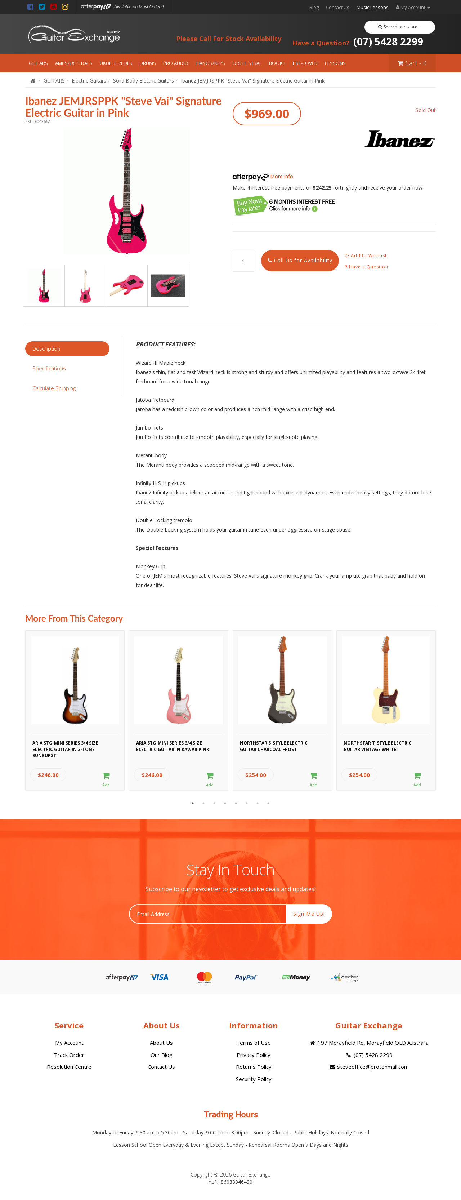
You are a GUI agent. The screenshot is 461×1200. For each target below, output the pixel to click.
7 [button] (257, 803)
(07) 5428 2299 (357, 41)
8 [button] (268, 803)
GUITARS (38, 63)
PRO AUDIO (175, 63)
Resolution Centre (69, 1066)
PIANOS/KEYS (210, 63)
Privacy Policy (253, 1054)
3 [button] (214, 803)
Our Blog (162, 1054)
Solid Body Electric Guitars (143, 80)
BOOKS (277, 63)
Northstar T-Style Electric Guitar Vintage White (378, 746)
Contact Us (337, 7)
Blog (314, 7)
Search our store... (400, 27)
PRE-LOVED (305, 63)
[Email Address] (207, 914)
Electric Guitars (89, 80)
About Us (161, 1042)
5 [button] (236, 803)
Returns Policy (254, 1066)
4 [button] (225, 803)
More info (263, 176)
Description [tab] (46, 348)
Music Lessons (373, 7)
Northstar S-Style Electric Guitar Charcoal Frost (274, 746)
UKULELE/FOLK (116, 63)
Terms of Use (253, 1042)
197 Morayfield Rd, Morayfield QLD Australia (368, 1042)
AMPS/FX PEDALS (74, 63)
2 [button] (203, 803)
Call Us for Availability (300, 260)
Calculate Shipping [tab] (54, 388)
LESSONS (335, 63)
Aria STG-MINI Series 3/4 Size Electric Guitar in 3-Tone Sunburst (65, 748)
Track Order (69, 1054)
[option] (126, 191)
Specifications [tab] (49, 368)
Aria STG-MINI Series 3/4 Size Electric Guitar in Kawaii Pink (172, 746)
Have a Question (366, 267)
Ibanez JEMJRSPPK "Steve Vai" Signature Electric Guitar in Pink (253, 80)
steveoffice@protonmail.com (369, 1066)
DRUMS (148, 63)
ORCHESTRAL (247, 63)
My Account (69, 1042)
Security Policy (254, 1079)
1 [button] (192, 803)
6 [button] (246, 803)
